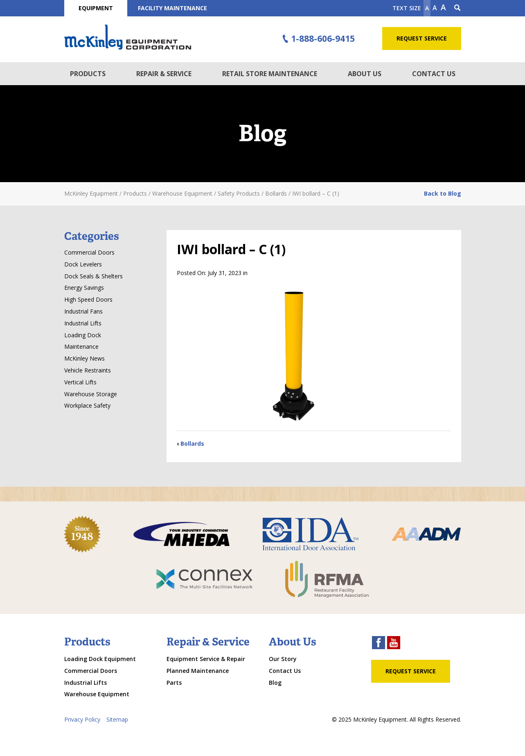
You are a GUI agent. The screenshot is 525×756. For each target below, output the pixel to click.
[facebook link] (378, 643)
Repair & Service (164, 73)
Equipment (96, 8)
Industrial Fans (83, 311)
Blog (275, 682)
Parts (174, 682)
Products (88, 73)
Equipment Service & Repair (206, 659)
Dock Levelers (83, 264)
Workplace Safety (87, 405)
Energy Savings (84, 287)
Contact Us (433, 73)
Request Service (422, 38)
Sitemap (117, 719)
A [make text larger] (443, 7)
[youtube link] (393, 643)
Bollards (192, 443)
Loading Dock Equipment (100, 659)
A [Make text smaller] (427, 8)
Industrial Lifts (82, 323)
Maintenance (81, 346)
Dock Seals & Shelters (93, 276)
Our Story (283, 659)
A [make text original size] (435, 7)
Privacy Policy (82, 719)
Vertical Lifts (80, 382)
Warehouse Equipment (96, 694)
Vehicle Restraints (87, 370)
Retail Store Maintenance (269, 73)
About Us (364, 73)
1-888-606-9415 (317, 39)
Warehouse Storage (90, 394)
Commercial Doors (89, 252)
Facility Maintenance (172, 8)
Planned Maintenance (198, 671)
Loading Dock (82, 335)
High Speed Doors (88, 299)
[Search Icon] (457, 8)
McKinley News (84, 358)
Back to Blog (442, 193)
